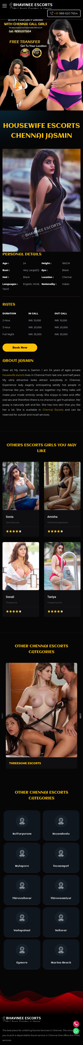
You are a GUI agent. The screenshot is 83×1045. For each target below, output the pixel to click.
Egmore (22, 954)
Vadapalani (22, 922)
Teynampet (61, 857)
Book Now (19, 347)
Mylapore (22, 857)
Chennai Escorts (53, 409)
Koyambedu (61, 825)
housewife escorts (13, 375)
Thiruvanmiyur (61, 889)
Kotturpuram (22, 825)
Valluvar (61, 922)
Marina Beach (61, 954)
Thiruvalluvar (22, 889)
